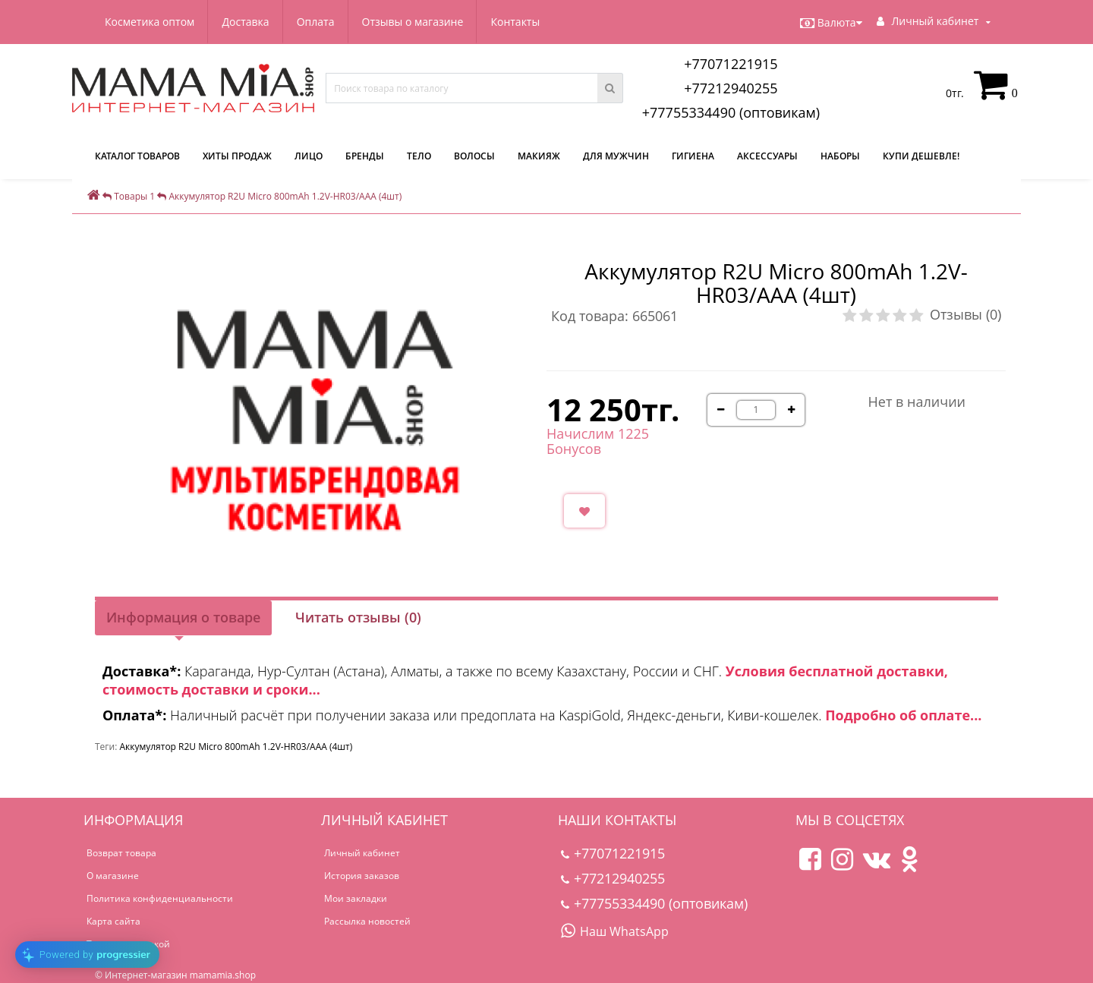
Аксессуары (767, 156)
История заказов (361, 875)
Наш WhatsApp (615, 931)
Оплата (316, 21)
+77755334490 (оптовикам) (731, 112)
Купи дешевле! (921, 156)
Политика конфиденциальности (160, 898)
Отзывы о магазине (413, 21)
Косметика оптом (149, 21)
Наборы (840, 156)
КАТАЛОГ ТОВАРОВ (137, 156)
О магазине (113, 875)
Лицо (309, 156)
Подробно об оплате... (903, 715)
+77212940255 (731, 88)
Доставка (245, 21)
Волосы (474, 156)
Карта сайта (113, 921)
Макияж (539, 156)
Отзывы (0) (965, 314)
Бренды (364, 156)
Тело (419, 156)
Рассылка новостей (367, 921)
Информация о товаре (183, 617)
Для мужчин (616, 156)
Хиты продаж (237, 156)
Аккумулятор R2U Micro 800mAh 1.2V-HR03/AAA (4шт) (235, 746)
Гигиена (693, 156)
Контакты (515, 21)
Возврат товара (121, 852)
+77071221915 (731, 64)
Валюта (831, 22)
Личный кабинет (362, 852)
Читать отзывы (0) (358, 617)
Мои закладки (355, 898)
